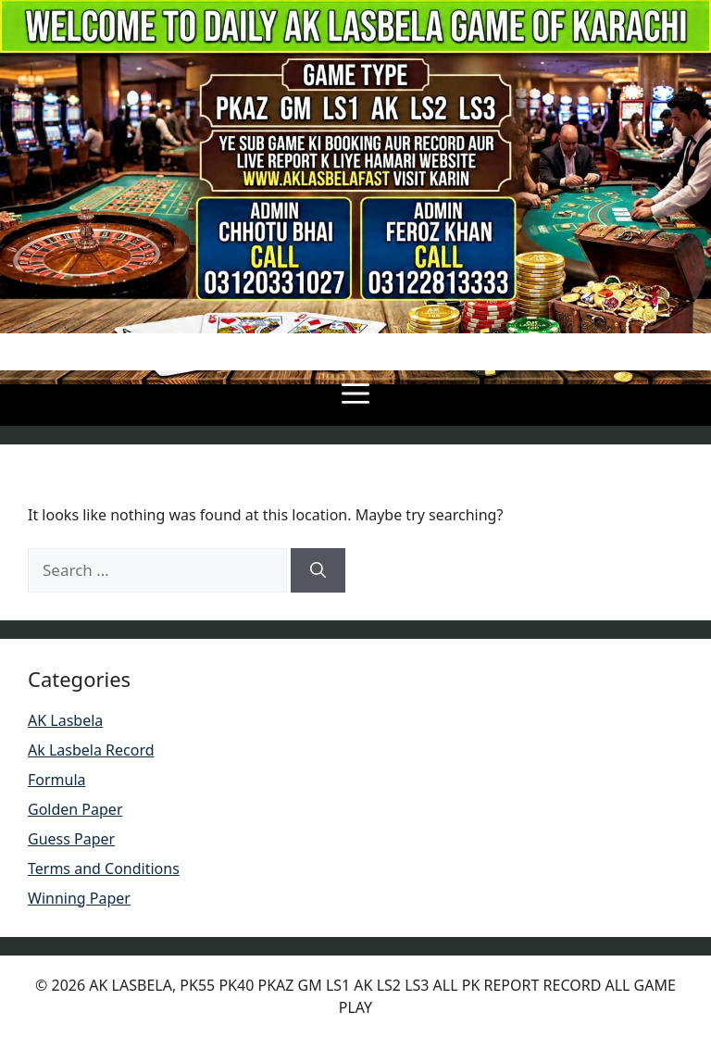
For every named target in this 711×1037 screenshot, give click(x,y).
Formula (57, 779)
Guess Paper (71, 839)
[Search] (318, 570)
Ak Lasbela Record (91, 750)
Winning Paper (79, 898)
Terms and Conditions (104, 868)
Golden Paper (75, 809)
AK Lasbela (65, 720)
